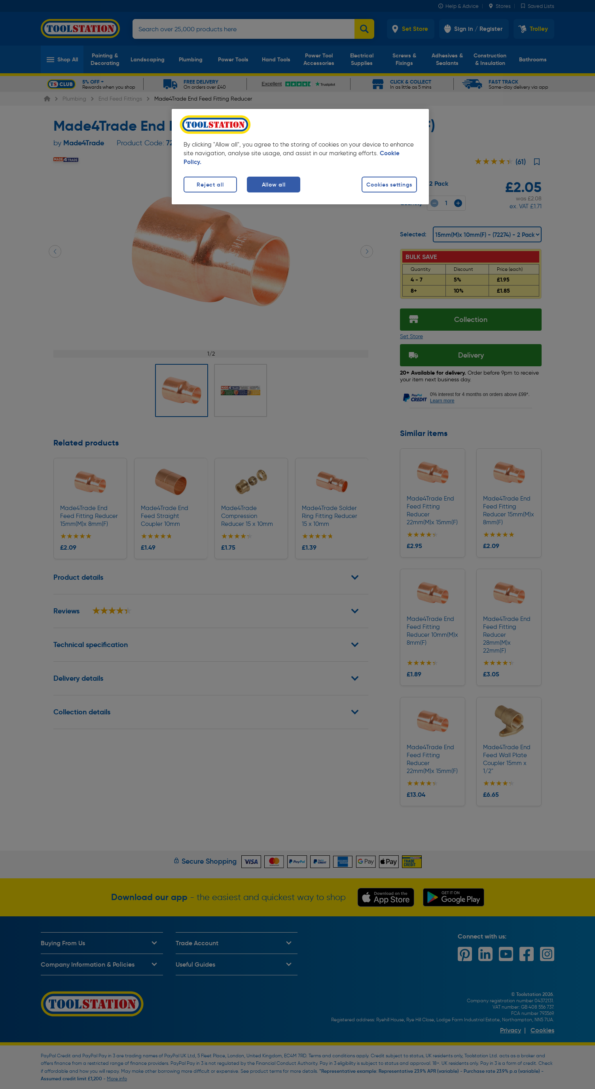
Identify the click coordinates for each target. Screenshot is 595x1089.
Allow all (273, 184)
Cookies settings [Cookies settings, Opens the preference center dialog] (389, 184)
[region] (300, 156)
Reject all (210, 184)
